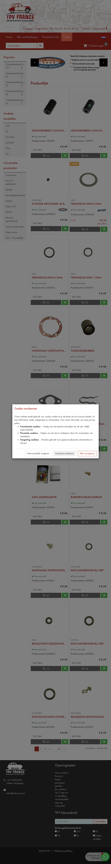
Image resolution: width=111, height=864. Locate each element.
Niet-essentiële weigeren (38, 453)
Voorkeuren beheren (64, 453)
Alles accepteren (87, 453)
